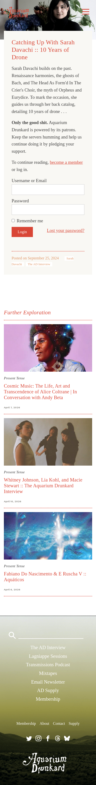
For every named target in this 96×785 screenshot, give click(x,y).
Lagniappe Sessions (48, 656)
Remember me (30, 220)
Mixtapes (48, 673)
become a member (66, 162)
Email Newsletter (48, 682)
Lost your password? (65, 230)
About (44, 723)
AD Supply (48, 690)
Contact (59, 723)
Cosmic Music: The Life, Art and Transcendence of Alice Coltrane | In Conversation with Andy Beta (40, 391)
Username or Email (29, 180)
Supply (74, 723)
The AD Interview (39, 264)
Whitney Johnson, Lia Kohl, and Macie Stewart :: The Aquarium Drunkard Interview (43, 485)
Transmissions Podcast (48, 664)
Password (20, 200)
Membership (48, 699)
